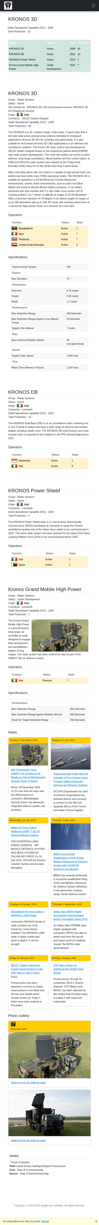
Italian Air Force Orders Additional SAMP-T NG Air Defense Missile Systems (25, 831)
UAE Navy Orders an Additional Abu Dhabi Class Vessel (68, 969)
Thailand (20, 239)
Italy (18, 234)
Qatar (18, 564)
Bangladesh (22, 228)
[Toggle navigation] (93, 6)
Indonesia (21, 460)
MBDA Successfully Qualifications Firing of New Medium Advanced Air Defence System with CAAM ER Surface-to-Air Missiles (70, 861)
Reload (45, 1221)
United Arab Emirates (28, 244)
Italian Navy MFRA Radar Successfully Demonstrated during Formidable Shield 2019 (70, 915)
